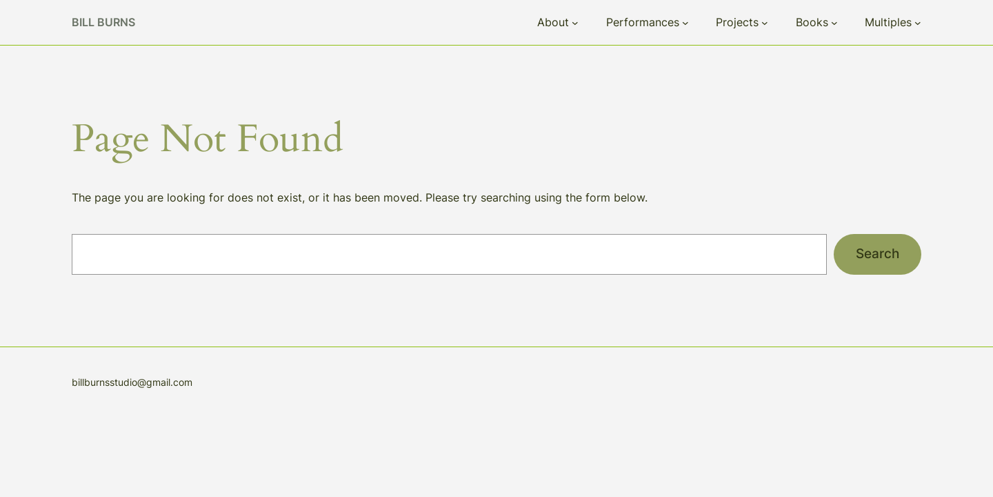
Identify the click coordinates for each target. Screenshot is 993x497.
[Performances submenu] (685, 22)
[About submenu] (575, 22)
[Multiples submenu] (917, 22)
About (553, 22)
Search (877, 253)
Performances (642, 22)
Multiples (888, 22)
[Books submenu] (834, 22)
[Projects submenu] (764, 22)
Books (812, 22)
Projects (737, 22)
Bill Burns (103, 22)
